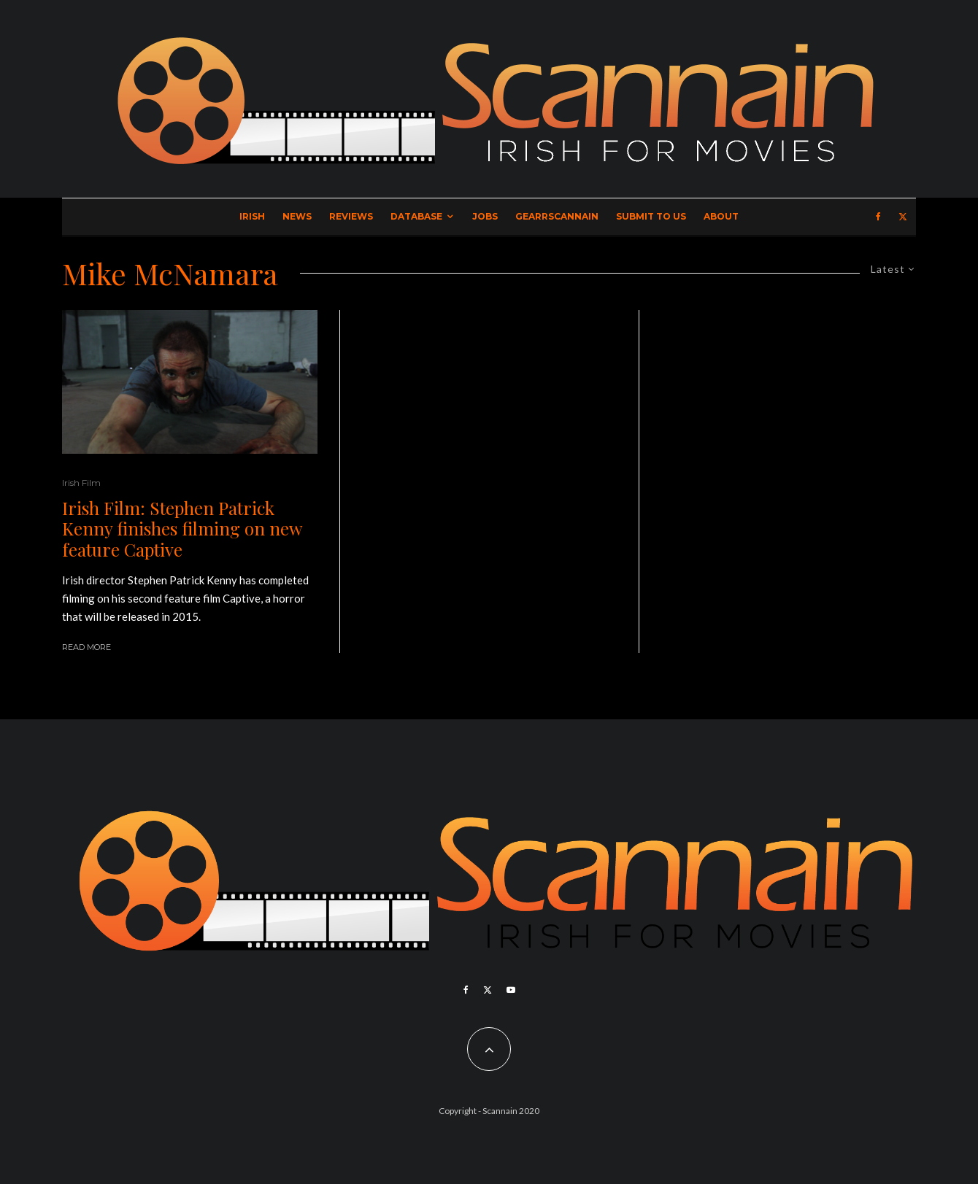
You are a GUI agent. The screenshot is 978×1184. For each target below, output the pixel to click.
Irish (252, 216)
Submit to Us (651, 216)
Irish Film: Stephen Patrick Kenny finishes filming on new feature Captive (181, 529)
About (721, 216)
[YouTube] (511, 990)
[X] (903, 216)
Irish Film (81, 482)
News (297, 216)
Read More (86, 647)
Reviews (351, 216)
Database (416, 216)
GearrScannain (556, 216)
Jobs (485, 216)
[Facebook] (878, 216)
